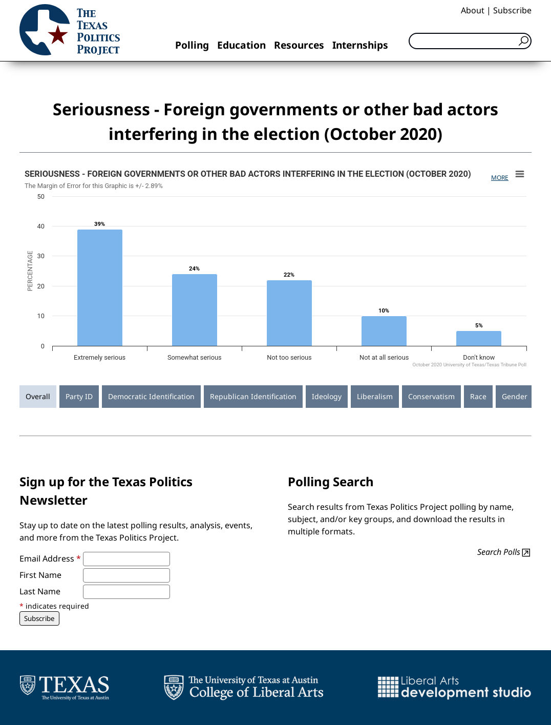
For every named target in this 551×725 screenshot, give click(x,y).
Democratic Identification (151, 396)
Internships (360, 45)
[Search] (470, 41)
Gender (514, 396)
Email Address (50, 558)
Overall (38, 396)
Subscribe (512, 10)
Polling (192, 45)
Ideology (327, 396)
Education (241, 45)
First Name (40, 575)
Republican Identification (253, 396)
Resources (299, 45)
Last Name (39, 591)
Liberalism (375, 396)
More (499, 177)
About (472, 10)
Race (478, 396)
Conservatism (431, 396)
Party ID (79, 396)
